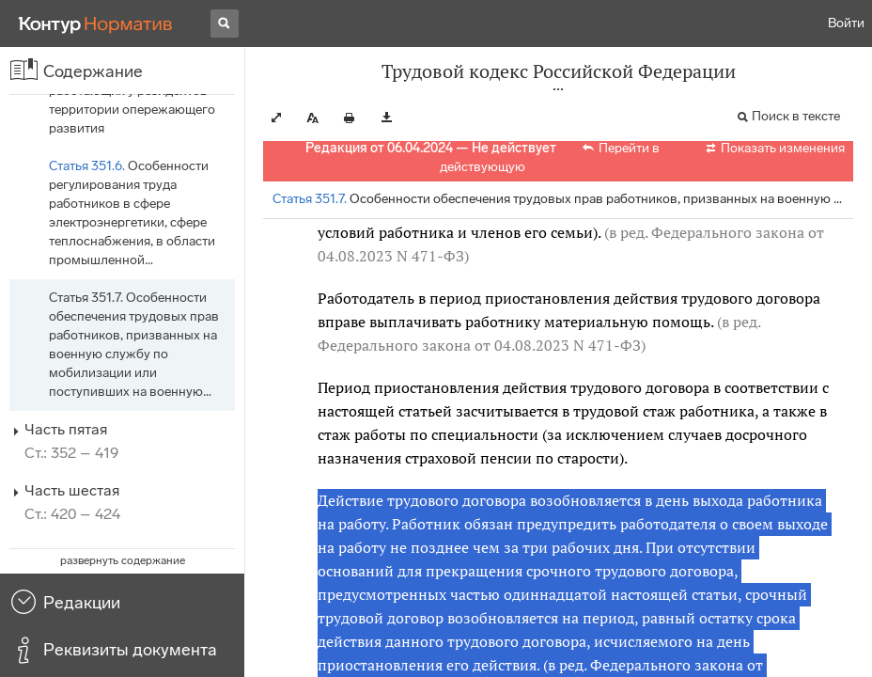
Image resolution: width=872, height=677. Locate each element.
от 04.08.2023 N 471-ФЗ (558, 345)
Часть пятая (65, 429)
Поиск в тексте (796, 116)
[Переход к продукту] (96, 23)
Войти (846, 23)
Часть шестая (71, 490)
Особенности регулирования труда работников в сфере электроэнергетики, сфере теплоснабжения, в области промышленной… (132, 213)
